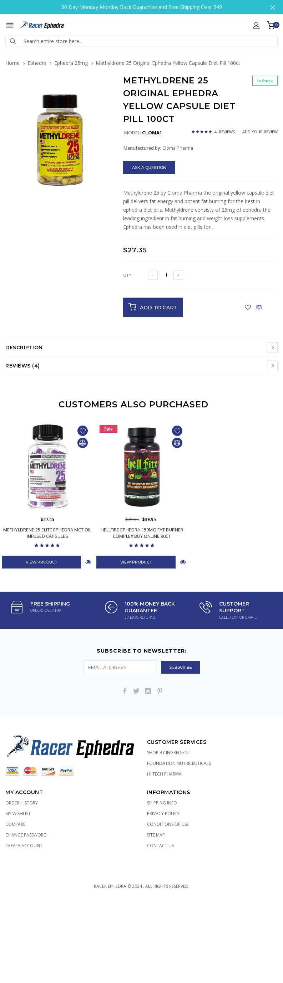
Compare (15, 824)
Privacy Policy (163, 813)
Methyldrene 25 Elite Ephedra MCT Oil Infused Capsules (47, 532)
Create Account (23, 846)
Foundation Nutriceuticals (179, 763)
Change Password (26, 835)
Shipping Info (162, 803)
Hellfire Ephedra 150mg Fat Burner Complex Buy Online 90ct (142, 532)
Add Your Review (260, 131)
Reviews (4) (22, 365)
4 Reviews (224, 131)
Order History (21, 803)
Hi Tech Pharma (164, 774)
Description (24, 347)
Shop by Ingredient (168, 753)
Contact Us (160, 846)
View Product (41, 562)
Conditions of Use (168, 824)
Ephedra (36, 63)
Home (12, 63)
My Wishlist (18, 813)
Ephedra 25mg (71, 63)
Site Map (156, 835)
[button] (106, 92)
